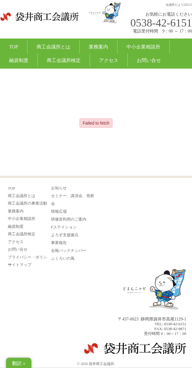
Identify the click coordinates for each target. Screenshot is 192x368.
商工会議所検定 (64, 60)
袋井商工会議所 (39, 20)
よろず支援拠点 (64, 235)
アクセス (108, 60)
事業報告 (59, 242)
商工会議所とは (53, 46)
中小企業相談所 (143, 46)
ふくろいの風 (63, 258)
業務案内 (98, 46)
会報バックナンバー (68, 250)
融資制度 (18, 60)
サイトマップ (19, 264)
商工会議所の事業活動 (27, 203)
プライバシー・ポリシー (27, 258)
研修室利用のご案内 (68, 219)
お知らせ (59, 188)
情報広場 (59, 211)
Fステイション (64, 227)
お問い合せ (149, 60)
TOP (13, 46)
